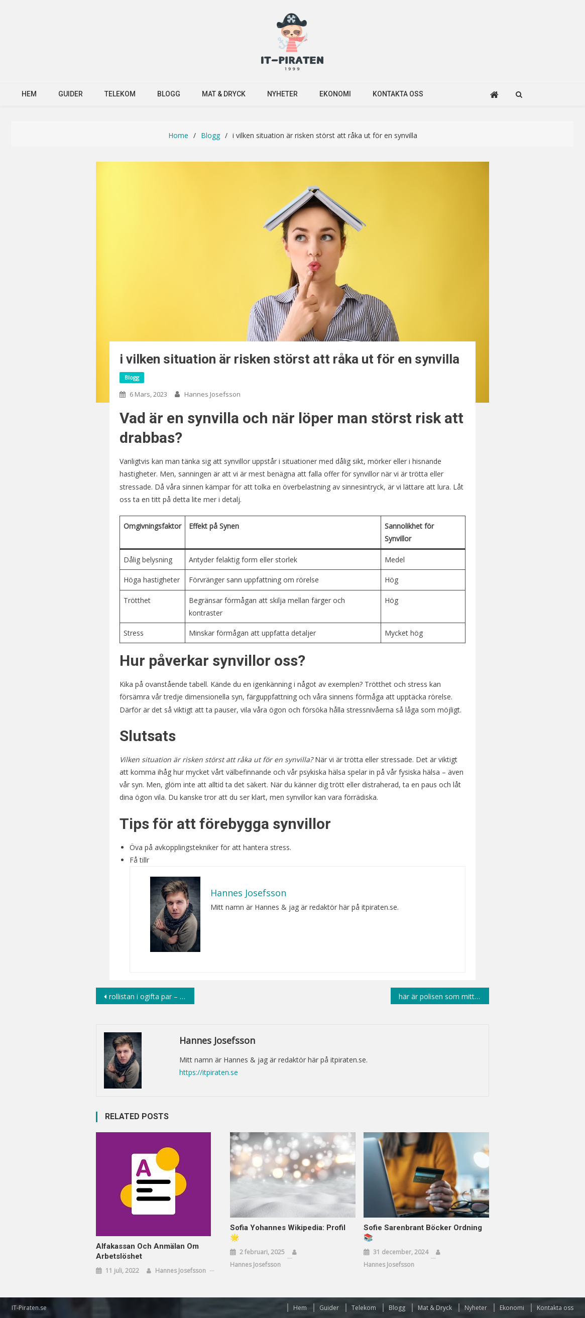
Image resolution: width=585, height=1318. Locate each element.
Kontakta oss (398, 94)
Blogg (168, 94)
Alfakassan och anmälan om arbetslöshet (147, 1251)
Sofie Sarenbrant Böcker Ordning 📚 (423, 1232)
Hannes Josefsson (212, 394)
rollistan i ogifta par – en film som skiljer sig (151, 996)
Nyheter (282, 94)
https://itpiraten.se (208, 1072)
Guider (70, 94)
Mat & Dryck (224, 94)
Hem (29, 94)
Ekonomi (335, 94)
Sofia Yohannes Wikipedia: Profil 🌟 (287, 1232)
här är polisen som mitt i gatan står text (444, 996)
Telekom (120, 94)
